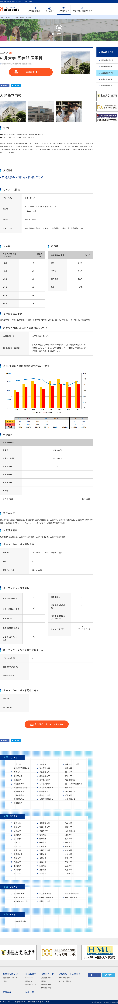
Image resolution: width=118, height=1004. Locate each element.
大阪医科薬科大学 (46, 799)
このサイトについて (33, 1001)
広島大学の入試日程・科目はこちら (21, 177)
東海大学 (68, 768)
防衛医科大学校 (20, 921)
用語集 (5, 981)
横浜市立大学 (19, 893)
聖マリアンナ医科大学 (73, 784)
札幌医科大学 (44, 901)
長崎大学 (42, 858)
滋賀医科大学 (44, 850)
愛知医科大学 (19, 803)
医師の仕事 (28, 981)
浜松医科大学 (70, 831)
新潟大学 (17, 842)
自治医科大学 (44, 772)
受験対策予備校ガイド (82, 11)
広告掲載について (20, 1001)
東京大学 (17, 823)
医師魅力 (50, 11)
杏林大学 (68, 776)
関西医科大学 (19, 799)
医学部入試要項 (106, 85)
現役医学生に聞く (46, 977)
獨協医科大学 (19, 784)
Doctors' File (29, 977)
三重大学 (17, 831)
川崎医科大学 (70, 791)
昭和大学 (68, 772)
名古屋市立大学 (45, 893)
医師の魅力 (30, 974)
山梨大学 (68, 835)
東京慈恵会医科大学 (21, 768)
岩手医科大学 (44, 780)
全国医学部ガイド (19, 17)
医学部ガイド (64, 11)
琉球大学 (68, 827)
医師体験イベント (30, 984)
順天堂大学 (18, 776)
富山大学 (68, 839)
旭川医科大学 (44, 823)
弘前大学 (68, 823)
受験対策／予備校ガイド (70, 974)
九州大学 (17, 862)
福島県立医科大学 (21, 901)
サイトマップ (45, 1001)
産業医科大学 (19, 791)
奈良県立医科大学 (46, 897)
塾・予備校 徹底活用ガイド (67, 981)
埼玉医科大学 (70, 780)
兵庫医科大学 (19, 795)
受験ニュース (9, 992)
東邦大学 (42, 764)
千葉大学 (42, 842)
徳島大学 (17, 827)
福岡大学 (68, 787)
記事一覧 (29, 992)
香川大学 (17, 866)
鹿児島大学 (18, 854)
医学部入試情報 (106, 66)
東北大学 (17, 850)
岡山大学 (17, 870)
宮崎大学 (42, 854)
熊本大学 (17, 858)
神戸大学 (17, 873)
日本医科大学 (44, 784)
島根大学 (42, 870)
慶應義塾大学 (44, 776)
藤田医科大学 (44, 795)
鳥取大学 (68, 870)
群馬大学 (68, 842)
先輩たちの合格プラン (65, 977)
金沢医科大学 (70, 799)
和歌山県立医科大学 (73, 897)
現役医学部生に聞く (108, 60)
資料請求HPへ (33, 72)
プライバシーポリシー (6, 1001)
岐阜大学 (17, 835)
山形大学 (42, 846)
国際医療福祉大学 (21, 787)
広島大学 (68, 866)
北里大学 (17, 780)
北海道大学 (69, 873)
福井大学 (17, 839)
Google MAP (31, 211)
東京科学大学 (44, 827)
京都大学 (68, 850)
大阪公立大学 (19, 897)
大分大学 (68, 854)
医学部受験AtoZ (34, 11)
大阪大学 (42, 873)
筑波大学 (17, 846)
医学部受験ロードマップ (10, 977)
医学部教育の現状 (107, 79)
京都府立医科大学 (72, 893)
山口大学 (42, 866)
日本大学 (17, 764)
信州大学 (42, 835)
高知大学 (42, 862)
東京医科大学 (44, 768)
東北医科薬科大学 (46, 787)
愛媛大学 (68, 862)
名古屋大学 (43, 831)
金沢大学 (42, 839)
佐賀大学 (68, 858)
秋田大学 (68, 846)
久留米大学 (43, 791)
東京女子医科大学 (72, 764)
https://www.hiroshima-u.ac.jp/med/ (17, 64)
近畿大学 (68, 795)
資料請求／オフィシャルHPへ (48, 724)
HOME (1, 17)
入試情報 (43, 981)
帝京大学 (17, 772)
